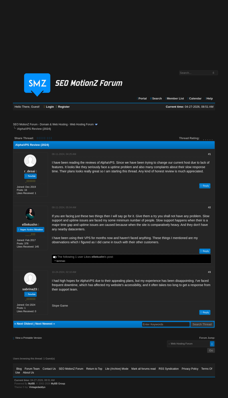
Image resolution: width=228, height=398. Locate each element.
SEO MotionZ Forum (25, 124)
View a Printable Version (28, 337)
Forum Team (32, 368)
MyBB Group (58, 383)
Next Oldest (25, 323)
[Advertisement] (114, 33)
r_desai (29, 171)
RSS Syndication (169, 368)
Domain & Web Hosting (54, 124)
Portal (141, 98)
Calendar (194, 98)
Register (63, 106)
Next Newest (43, 323)
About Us (28, 372)
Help (209, 98)
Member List (174, 98)
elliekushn (29, 224)
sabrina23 (29, 289)
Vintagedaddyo (37, 387)
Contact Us (49, 368)
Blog (19, 368)
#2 (209, 207)
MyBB (31, 383)
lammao (60, 261)
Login (49, 106)
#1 (209, 154)
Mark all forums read (143, 368)
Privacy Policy (190, 368)
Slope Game (60, 305)
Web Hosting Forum (82, 124)
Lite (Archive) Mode (116, 368)
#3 (209, 272)
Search (156, 98)
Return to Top (94, 368)
